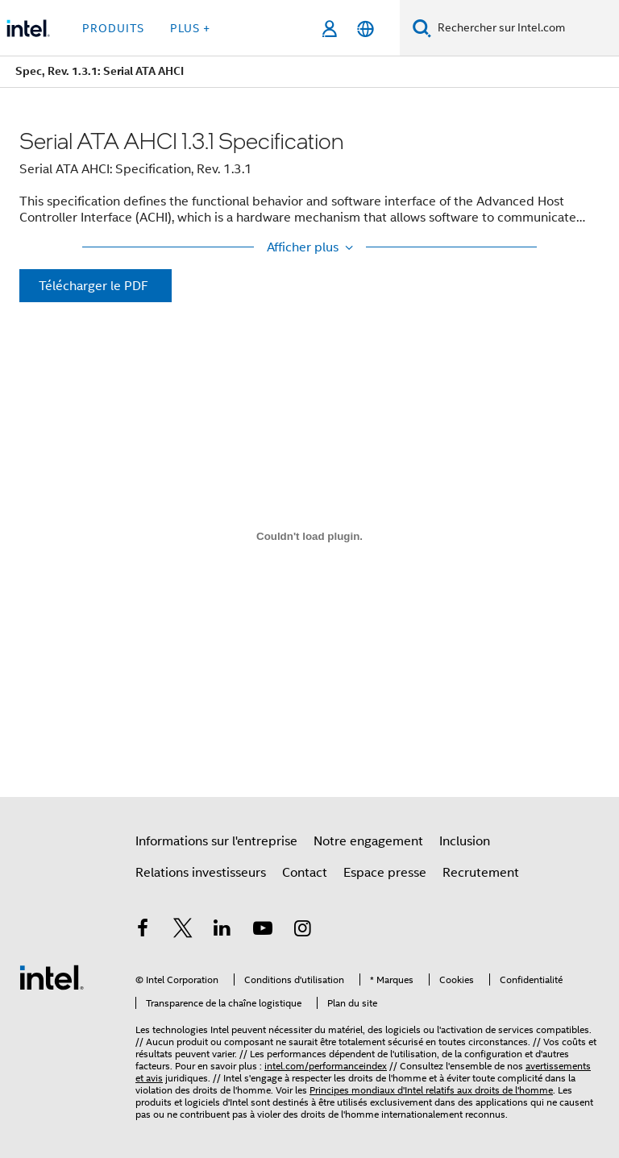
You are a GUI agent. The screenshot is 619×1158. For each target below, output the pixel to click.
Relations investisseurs (200, 873)
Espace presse (384, 873)
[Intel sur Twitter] (183, 930)
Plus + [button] (190, 28)
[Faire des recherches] (422, 28)
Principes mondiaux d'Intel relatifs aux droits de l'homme (431, 1090)
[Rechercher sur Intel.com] (525, 28)
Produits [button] (113, 28)
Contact (304, 873)
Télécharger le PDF (93, 286)
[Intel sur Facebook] (142, 930)
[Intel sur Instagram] (302, 930)
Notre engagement (368, 841)
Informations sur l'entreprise (216, 841)
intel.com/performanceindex (325, 1066)
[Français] (365, 28)
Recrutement (480, 873)
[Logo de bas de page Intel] (51, 977)
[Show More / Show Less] (309, 247)
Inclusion (464, 841)
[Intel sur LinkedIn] (222, 930)
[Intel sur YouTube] (262, 930)
